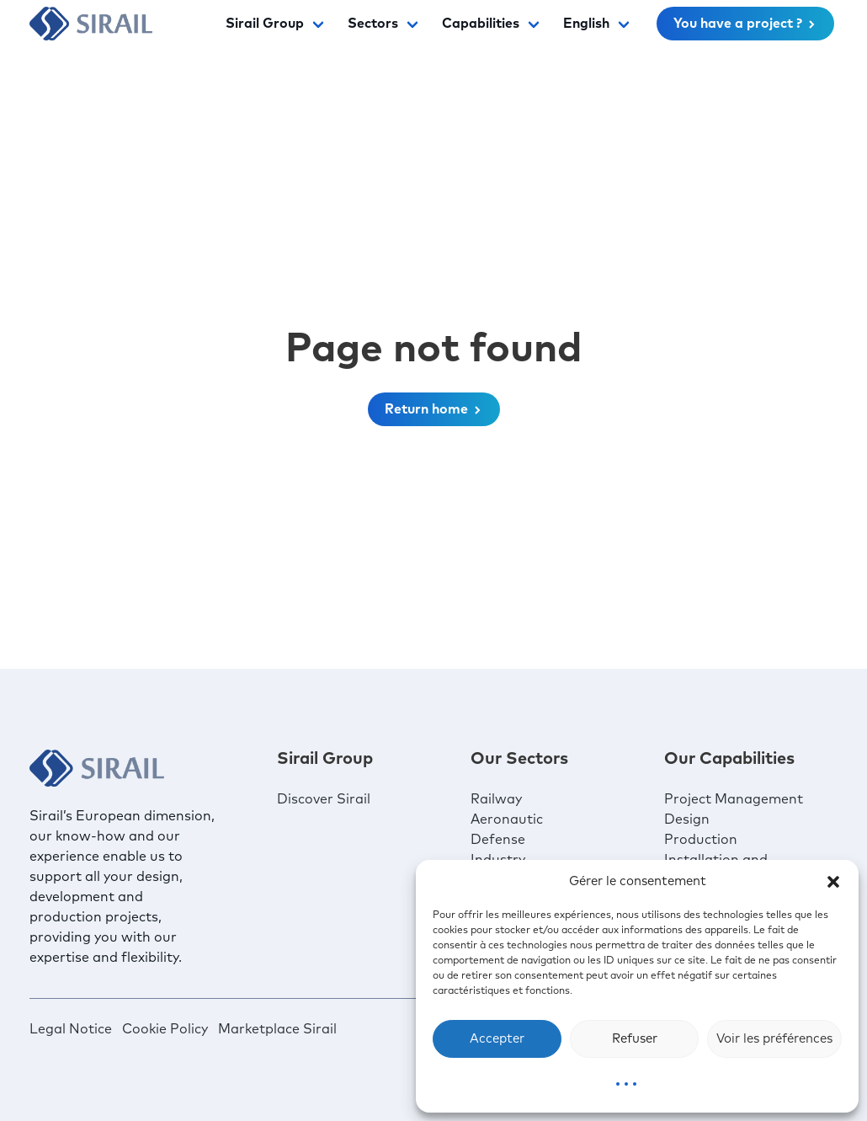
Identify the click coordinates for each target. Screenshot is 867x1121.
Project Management (733, 799)
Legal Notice (70, 1029)
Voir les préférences (774, 1039)
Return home (434, 409)
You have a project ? (745, 23)
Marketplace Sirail (277, 1029)
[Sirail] (90, 23)
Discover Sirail (323, 799)
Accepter (497, 1039)
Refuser (634, 1039)
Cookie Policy (165, 1029)
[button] (833, 881)
